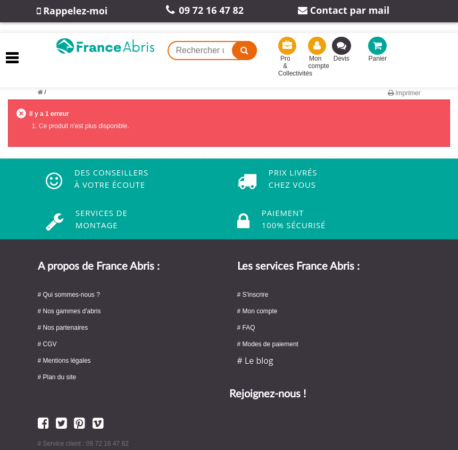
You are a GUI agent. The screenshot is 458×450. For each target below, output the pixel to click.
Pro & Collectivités (285, 59)
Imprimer (404, 93)
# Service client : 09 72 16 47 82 (83, 443)
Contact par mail (343, 10)
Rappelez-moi (72, 10)
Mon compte (315, 55)
